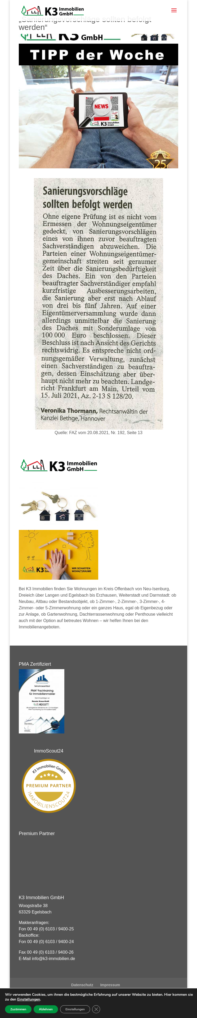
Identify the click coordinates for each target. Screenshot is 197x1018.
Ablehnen (46, 1009)
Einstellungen (28, 999)
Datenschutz (82, 985)
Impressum (110, 985)
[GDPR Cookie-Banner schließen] (96, 1009)
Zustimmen (18, 1009)
